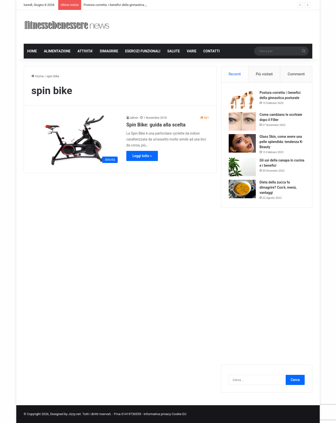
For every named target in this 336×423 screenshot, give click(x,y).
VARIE (191, 51)
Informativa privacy (158, 414)
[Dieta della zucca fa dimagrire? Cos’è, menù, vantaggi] (242, 189)
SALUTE (173, 51)
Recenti (235, 74)
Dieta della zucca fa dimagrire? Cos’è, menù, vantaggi (278, 187)
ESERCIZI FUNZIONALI (142, 51)
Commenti (296, 74)
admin (134, 118)
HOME (32, 51)
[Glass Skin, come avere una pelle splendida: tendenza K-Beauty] (242, 143)
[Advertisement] (217, 26)
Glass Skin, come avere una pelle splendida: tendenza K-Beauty (281, 142)
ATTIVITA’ (85, 51)
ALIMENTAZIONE (57, 51)
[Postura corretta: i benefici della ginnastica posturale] (242, 99)
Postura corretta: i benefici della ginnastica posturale (121, 5)
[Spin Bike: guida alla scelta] (75, 140)
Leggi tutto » (142, 156)
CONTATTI (211, 51)
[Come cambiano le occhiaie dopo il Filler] (242, 121)
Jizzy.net (74, 414)
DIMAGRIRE (109, 51)
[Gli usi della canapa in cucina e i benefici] (242, 167)
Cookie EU (179, 414)
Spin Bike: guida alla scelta (156, 125)
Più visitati (264, 74)
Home (37, 76)
